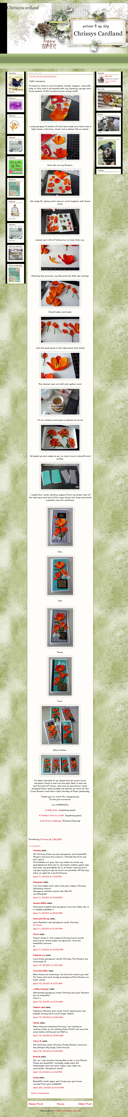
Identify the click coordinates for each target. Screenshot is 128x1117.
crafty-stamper (41, 989)
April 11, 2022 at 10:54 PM (48, 949)
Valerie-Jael (39, 1007)
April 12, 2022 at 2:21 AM (47, 983)
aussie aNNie (40, 903)
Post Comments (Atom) (67, 1111)
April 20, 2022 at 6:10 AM (48, 1087)
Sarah (36, 1023)
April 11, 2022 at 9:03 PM (47, 897)
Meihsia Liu (39, 955)
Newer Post (36, 1103)
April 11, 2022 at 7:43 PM (47, 876)
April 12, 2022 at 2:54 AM (48, 1001)
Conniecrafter (40, 971)
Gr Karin (37, 925)
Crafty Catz (51, 810)
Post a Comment (40, 1093)
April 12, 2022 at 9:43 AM (48, 1051)
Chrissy (109, 76)
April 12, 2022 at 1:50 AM (48, 965)
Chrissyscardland (23, 7)
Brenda (36, 1056)
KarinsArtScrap (41, 918)
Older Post (85, 1103)
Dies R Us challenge (50, 821)
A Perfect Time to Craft (51, 815)
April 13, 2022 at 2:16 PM (47, 1072)
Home (60, 1103)
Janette (37, 850)
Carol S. (37, 1041)
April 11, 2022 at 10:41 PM (48, 928)
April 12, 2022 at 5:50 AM (48, 1035)
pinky (36, 1077)
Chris (36, 934)
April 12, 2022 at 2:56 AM (48, 1017)
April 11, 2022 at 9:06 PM (47, 913)
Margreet (38, 882)
